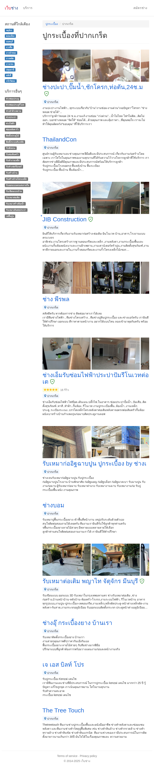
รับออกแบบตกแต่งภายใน (17, 185)
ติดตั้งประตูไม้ (12, 135)
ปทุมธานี (10, 69)
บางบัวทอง (11, 53)
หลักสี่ (8, 75)
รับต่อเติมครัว (12, 154)
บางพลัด (10, 58)
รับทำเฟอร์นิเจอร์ (14, 166)
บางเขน (9, 64)
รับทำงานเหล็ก (12, 160)
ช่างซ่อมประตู (12, 99)
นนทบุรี (9, 41)
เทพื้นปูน (10, 216)
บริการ (27, 8)
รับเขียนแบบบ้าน (14, 191)
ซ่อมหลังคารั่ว (12, 129)
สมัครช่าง (140, 8)
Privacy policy (88, 756)
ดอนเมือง (10, 36)
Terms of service (67, 756)
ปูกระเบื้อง (52, 23)
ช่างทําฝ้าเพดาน (13, 111)
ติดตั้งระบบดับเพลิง (15, 142)
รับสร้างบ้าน (11, 173)
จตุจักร (9, 30)
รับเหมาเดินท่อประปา (16, 210)
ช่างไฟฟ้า (10, 123)
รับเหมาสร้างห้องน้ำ (15, 203)
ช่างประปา (11, 117)
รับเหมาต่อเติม (13, 197)
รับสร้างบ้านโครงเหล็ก (16, 179)
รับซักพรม (10, 148)
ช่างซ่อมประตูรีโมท (15, 105)
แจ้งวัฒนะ (10, 81)
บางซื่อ (9, 47)
